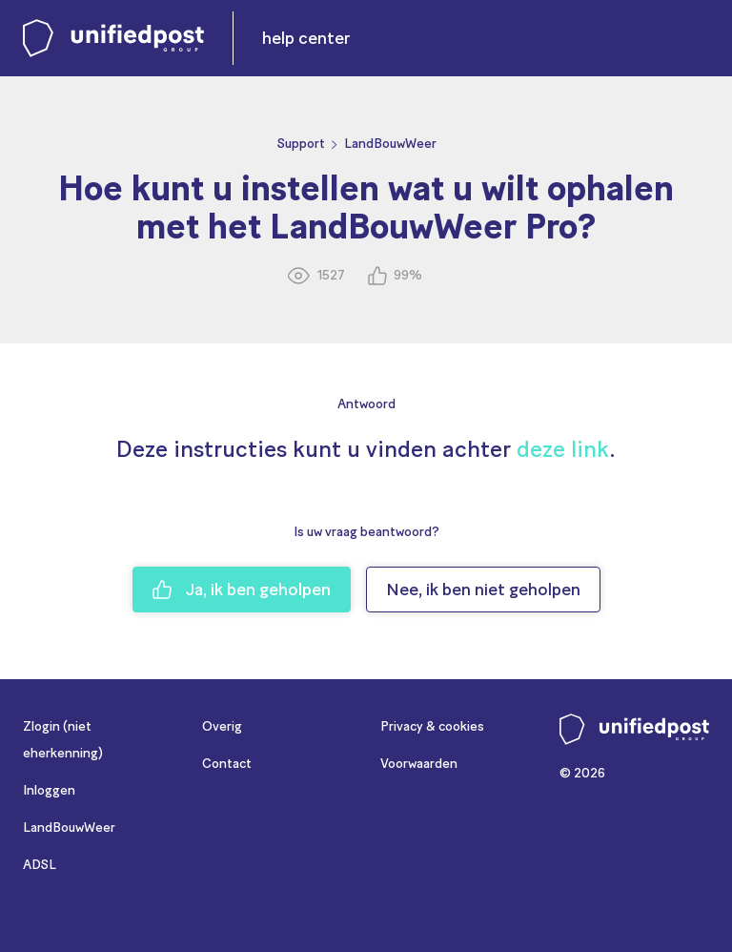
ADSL (39, 865)
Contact (227, 763)
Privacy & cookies (432, 726)
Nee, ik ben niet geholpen (483, 589)
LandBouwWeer (390, 143)
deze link (563, 449)
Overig (222, 726)
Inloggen (49, 790)
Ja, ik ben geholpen (241, 589)
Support (301, 143)
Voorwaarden (419, 763)
